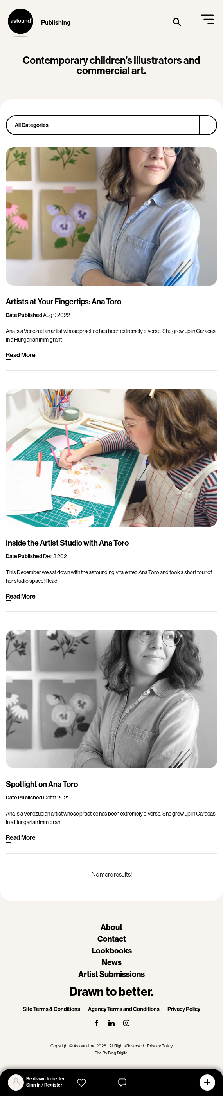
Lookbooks (112, 950)
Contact (111, 939)
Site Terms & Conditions (51, 1009)
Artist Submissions (111, 974)
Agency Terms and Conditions (124, 1009)
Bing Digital (118, 1053)
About (111, 927)
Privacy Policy (183, 1009)
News (112, 962)
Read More (21, 355)
